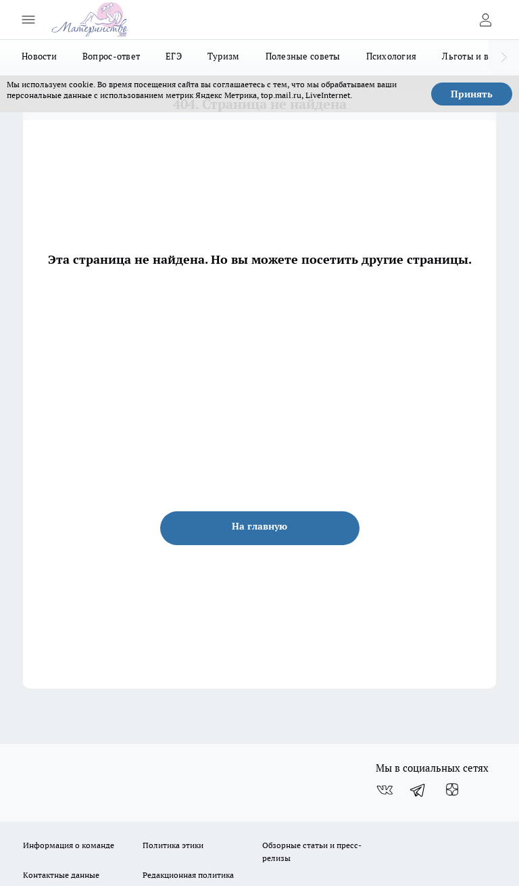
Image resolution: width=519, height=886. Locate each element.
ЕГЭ (174, 56)
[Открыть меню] (28, 19)
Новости (39, 56)
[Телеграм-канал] (418, 789)
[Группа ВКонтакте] (384, 789)
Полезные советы (303, 56)
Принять (472, 94)
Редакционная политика (188, 875)
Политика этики (173, 845)
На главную (259, 526)
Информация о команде (68, 845)
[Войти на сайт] (485, 19)
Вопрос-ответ (111, 56)
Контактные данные (61, 875)
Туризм (223, 56)
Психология (391, 56)
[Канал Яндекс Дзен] (452, 789)
